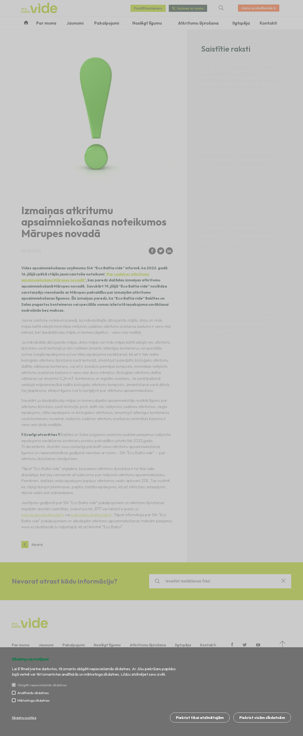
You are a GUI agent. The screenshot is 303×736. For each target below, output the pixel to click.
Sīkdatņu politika (24, 718)
